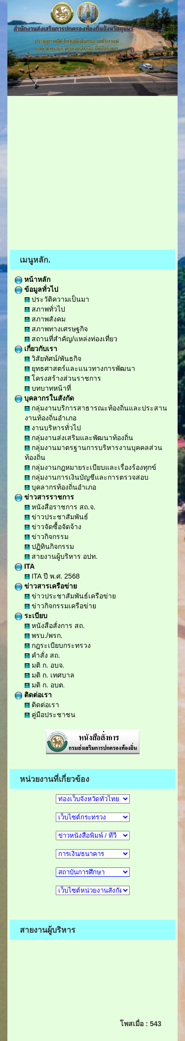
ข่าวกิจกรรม (47, 537)
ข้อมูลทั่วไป (36, 289)
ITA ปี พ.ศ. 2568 (52, 576)
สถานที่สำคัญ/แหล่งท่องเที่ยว (71, 339)
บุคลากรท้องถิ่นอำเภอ (60, 487)
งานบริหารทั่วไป (53, 428)
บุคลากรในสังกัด (44, 398)
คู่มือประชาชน (50, 715)
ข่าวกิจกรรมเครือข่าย (60, 606)
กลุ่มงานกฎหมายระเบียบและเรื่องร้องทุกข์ (90, 467)
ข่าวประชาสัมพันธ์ (56, 517)
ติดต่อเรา (33, 695)
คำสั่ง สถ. (42, 655)
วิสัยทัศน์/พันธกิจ (53, 358)
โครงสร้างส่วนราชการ (63, 378)
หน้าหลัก (32, 279)
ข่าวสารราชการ (44, 497)
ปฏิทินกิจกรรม (49, 546)
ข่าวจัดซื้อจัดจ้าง (53, 527)
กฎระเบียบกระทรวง (58, 645)
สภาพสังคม (45, 319)
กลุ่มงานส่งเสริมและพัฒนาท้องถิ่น (79, 438)
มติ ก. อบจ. (44, 665)
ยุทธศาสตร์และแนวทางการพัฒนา (80, 368)
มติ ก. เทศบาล (49, 675)
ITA (25, 566)
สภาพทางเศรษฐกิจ (56, 329)
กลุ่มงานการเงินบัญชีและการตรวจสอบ (86, 477)
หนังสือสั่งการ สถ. (55, 626)
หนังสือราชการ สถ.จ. (60, 507)
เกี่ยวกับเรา (36, 349)
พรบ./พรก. (44, 635)
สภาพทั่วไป (45, 309)
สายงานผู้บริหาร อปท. (61, 556)
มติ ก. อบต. (45, 685)
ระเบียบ (31, 616)
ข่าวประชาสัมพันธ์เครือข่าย (70, 596)
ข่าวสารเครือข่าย (46, 586)
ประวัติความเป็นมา (57, 299)
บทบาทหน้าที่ (48, 388)
